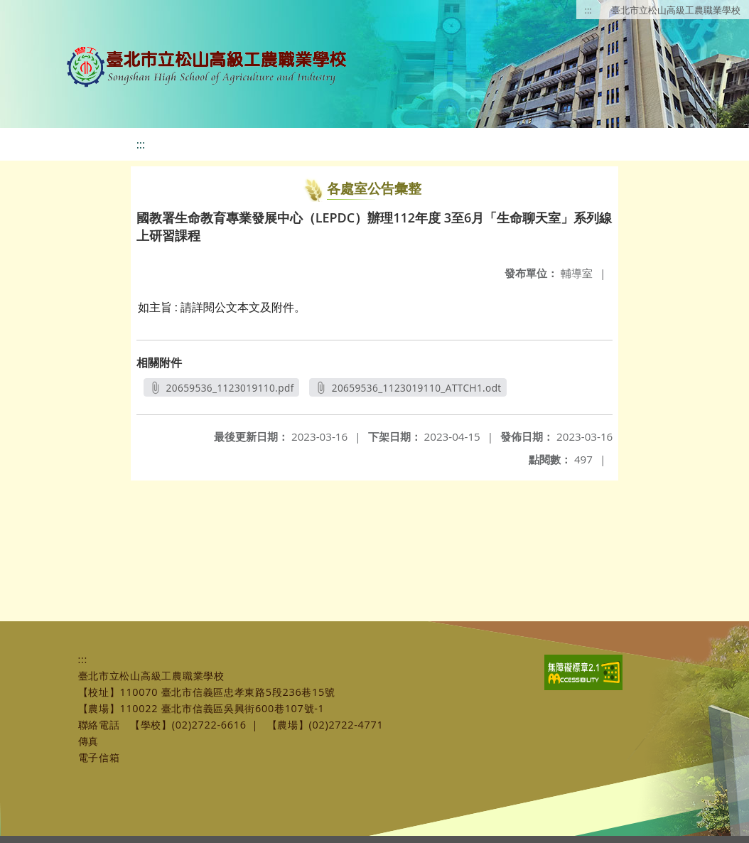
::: (588, 10)
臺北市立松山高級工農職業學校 (675, 10)
